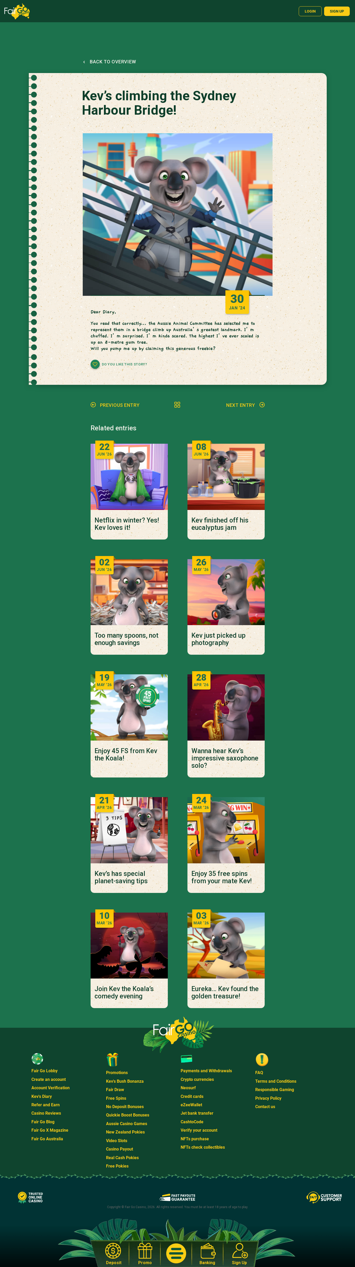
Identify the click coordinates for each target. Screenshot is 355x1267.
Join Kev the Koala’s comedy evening (124, 992)
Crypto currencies (197, 1079)
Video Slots (116, 1140)
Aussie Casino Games (126, 1123)
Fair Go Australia (47, 1138)
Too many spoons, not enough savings (126, 639)
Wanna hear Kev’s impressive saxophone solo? (224, 758)
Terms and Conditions (275, 1081)
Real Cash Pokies (122, 1157)
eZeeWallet (191, 1104)
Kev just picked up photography (218, 639)
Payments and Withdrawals (206, 1070)
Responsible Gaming (274, 1089)
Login (310, 11)
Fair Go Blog (42, 1121)
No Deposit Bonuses (125, 1106)
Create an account (48, 1079)
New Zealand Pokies (125, 1132)
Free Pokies (117, 1166)
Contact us (265, 1106)
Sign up (337, 11)
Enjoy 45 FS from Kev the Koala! (126, 754)
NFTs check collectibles (203, 1147)
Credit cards (192, 1096)
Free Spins (116, 1098)
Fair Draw (115, 1089)
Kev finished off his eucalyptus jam (219, 524)
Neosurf (188, 1087)
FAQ (259, 1072)
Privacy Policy (268, 1098)
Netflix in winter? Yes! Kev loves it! (127, 524)
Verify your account (199, 1130)
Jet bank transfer (197, 1113)
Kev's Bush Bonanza (125, 1081)
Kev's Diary (41, 1096)
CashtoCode (192, 1121)
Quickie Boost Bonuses (127, 1115)
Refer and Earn (45, 1104)
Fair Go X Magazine (49, 1130)
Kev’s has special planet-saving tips (121, 877)
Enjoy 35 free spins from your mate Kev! (221, 877)
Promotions (117, 1072)
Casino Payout (119, 1149)
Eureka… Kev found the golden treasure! (225, 992)
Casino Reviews (46, 1113)
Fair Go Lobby (44, 1070)
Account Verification (50, 1087)
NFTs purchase (195, 1138)
